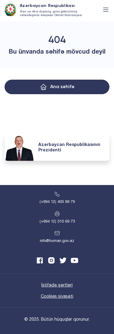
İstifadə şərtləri (57, 285)
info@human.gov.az (57, 240)
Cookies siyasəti (57, 296)
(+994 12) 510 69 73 (57, 221)
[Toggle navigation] (105, 9)
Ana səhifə (62, 86)
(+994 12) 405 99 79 (57, 201)
